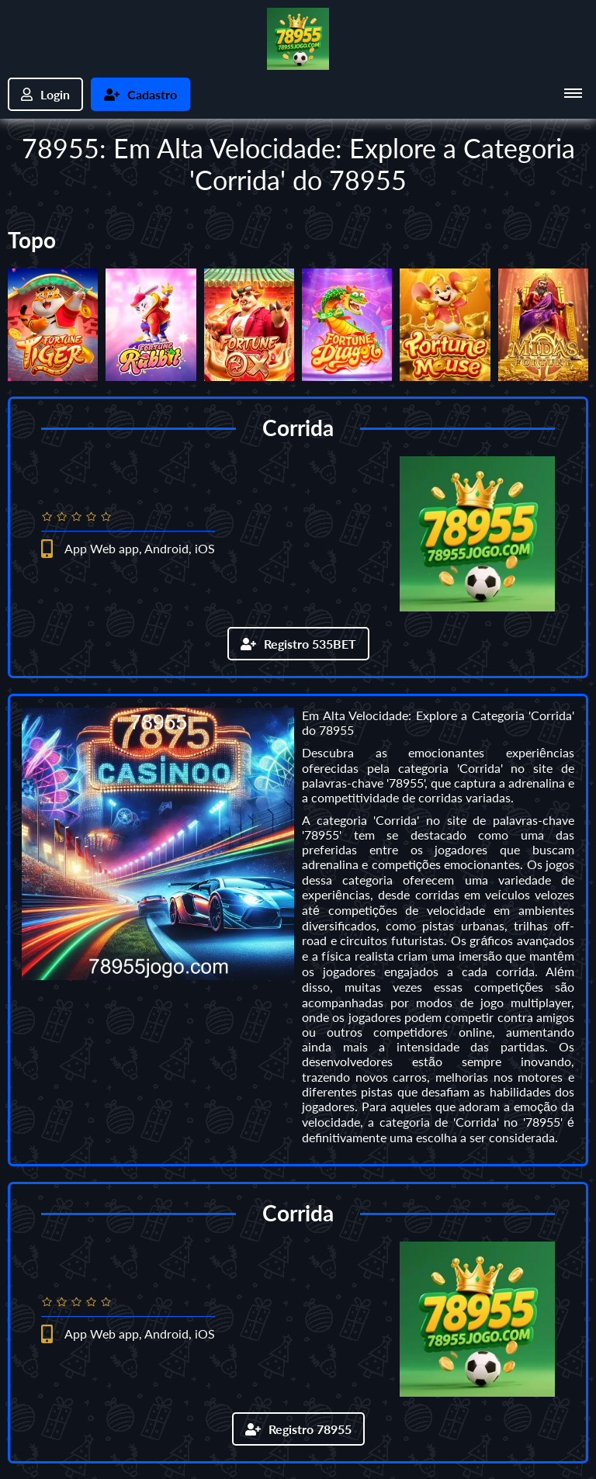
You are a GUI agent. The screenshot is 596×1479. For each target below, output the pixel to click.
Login (45, 94)
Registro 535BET (298, 643)
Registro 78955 (298, 1429)
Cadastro (140, 94)
